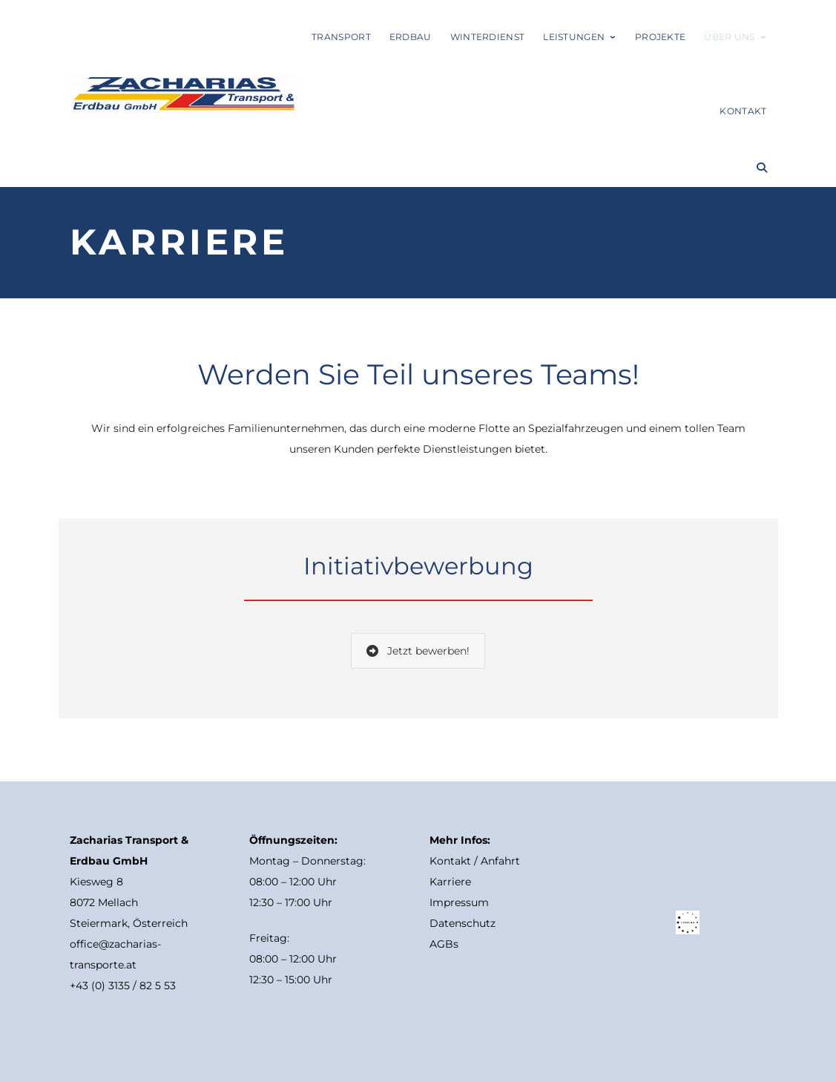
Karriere (450, 881)
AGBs (443, 944)
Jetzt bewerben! (418, 651)
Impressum (459, 902)
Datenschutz (462, 923)
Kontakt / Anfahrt (474, 861)
